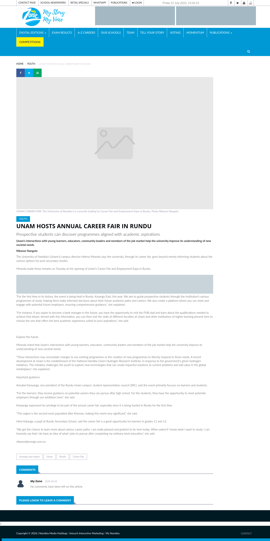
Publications (119, 2)
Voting (175, 32)
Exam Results (62, 32)
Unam (49, 456)
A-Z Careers (86, 32)
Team (130, 32)
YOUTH (31, 63)
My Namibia (113, 533)
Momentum (195, 32)
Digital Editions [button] (32, 32)
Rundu (62, 456)
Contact (246, 533)
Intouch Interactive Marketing (86, 533)
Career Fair (78, 456)
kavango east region (29, 456)
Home (19, 63)
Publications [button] (221, 32)
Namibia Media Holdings (53, 533)
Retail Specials (79, 2)
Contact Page (27, 2)
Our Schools (111, 32)
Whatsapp (99, 2)
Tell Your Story (152, 32)
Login (137, 2)
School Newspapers (53, 2)
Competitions (29, 42)
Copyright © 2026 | (27, 533)
